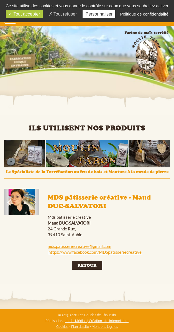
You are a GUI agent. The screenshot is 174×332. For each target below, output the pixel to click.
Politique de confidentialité (144, 14)
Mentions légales (105, 327)
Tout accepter (24, 14)
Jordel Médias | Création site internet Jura (97, 321)
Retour (87, 265)
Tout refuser (63, 14)
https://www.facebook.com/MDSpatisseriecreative (95, 252)
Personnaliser (98, 14)
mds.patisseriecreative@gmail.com (79, 246)
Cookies (62, 327)
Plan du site (80, 327)
